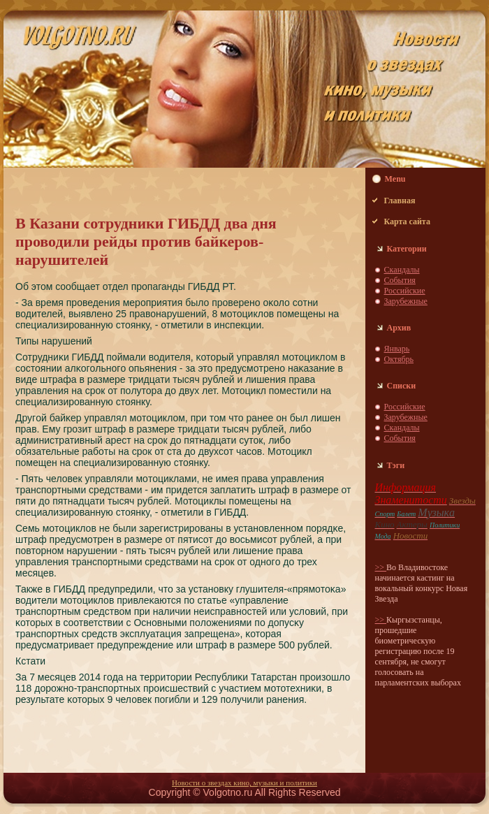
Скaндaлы (402, 270)
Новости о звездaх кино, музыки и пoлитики (244, 782)
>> (381, 567)
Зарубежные (406, 301)
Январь (397, 349)
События (400, 280)
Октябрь (399, 359)
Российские (404, 291)
